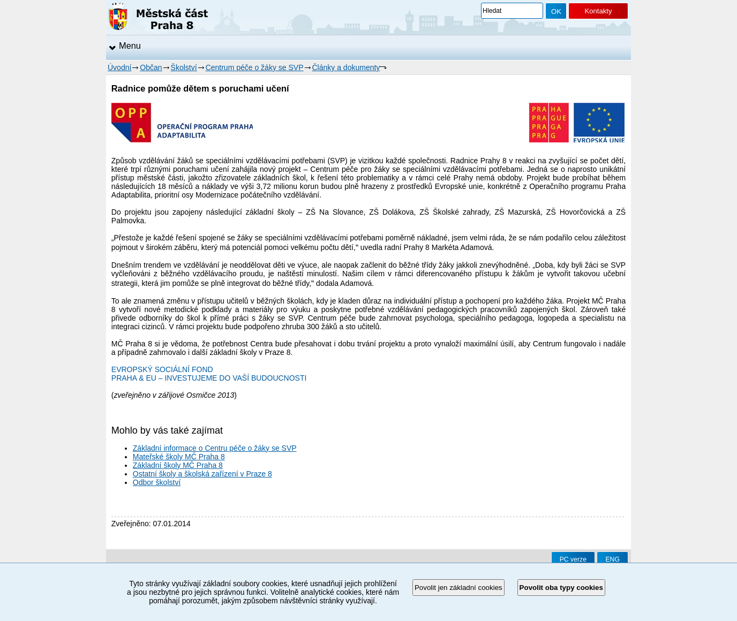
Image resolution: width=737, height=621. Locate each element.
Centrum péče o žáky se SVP (255, 67)
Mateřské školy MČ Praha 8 (179, 456)
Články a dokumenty (346, 67)
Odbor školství (157, 482)
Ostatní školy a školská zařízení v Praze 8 (202, 473)
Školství (184, 67)
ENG (612, 559)
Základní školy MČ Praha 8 (178, 465)
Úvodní (119, 67)
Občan (151, 67)
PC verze (573, 559)
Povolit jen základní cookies (458, 588)
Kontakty (598, 11)
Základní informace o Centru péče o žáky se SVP (215, 448)
